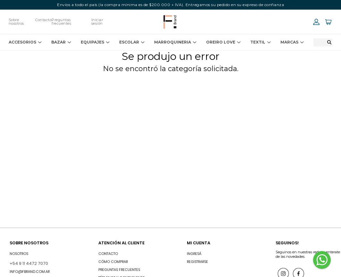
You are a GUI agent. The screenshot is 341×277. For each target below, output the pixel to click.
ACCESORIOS (25, 42)
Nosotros (19, 253)
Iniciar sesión (97, 22)
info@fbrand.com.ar (30, 271)
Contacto (43, 20)
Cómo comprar (113, 261)
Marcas (292, 42)
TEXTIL (260, 42)
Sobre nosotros (16, 22)
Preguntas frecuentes (61, 22)
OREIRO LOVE (223, 42)
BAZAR (61, 42)
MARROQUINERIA (175, 42)
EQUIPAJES (95, 42)
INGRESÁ (194, 253)
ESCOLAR (132, 42)
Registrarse (197, 261)
